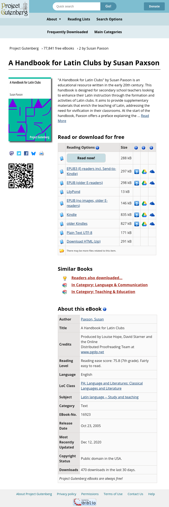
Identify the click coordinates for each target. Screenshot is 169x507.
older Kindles (77, 223)
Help (151, 494)
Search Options (109, 19)
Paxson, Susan (92, 319)
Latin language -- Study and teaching (110, 397)
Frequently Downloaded (67, 32)
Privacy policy (66, 494)
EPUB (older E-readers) (85, 182)
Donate (154, 6)
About (54, 19)
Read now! (86, 158)
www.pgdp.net (92, 352)
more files (88, 250)
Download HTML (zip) (84, 241)
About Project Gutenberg (34, 494)
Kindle (72, 214)
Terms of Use (113, 494)
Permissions (90, 494)
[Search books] (76, 6)
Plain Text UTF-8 (79, 232)
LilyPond (73, 191)
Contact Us (135, 494)
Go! (108, 6)
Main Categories (108, 32)
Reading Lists (79, 19)
